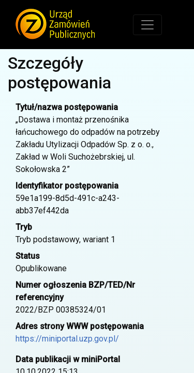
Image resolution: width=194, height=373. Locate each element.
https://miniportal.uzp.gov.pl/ (67, 339)
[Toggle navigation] (147, 24)
